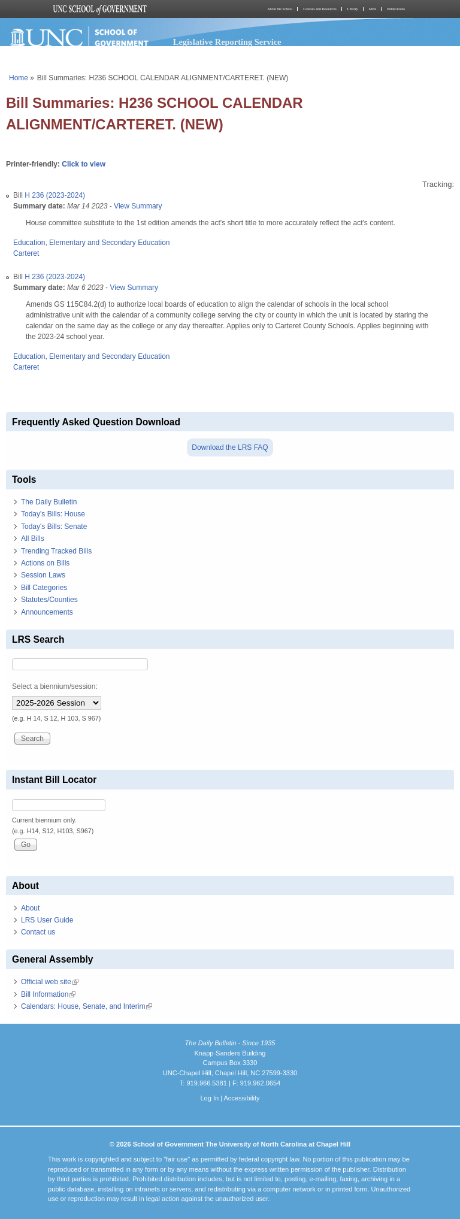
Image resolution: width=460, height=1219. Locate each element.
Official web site (49, 982)
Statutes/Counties (49, 599)
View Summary (138, 206)
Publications (396, 9)
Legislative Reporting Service (227, 42)
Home (18, 78)
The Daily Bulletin (49, 502)
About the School (279, 9)
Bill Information (48, 994)
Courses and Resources (320, 9)
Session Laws (43, 575)
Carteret (26, 253)
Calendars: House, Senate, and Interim (86, 1006)
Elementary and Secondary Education (109, 242)
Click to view (83, 164)
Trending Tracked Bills (56, 551)
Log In (209, 1098)
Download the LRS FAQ (230, 447)
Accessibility (241, 1098)
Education (29, 242)
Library (352, 9)
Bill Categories (44, 587)
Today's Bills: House (53, 514)
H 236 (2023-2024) (55, 195)
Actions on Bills (45, 563)
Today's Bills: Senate (54, 526)
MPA (372, 9)
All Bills (32, 538)
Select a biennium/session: (55, 686)
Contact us (38, 932)
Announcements (47, 612)
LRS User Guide (47, 920)
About (30, 908)
